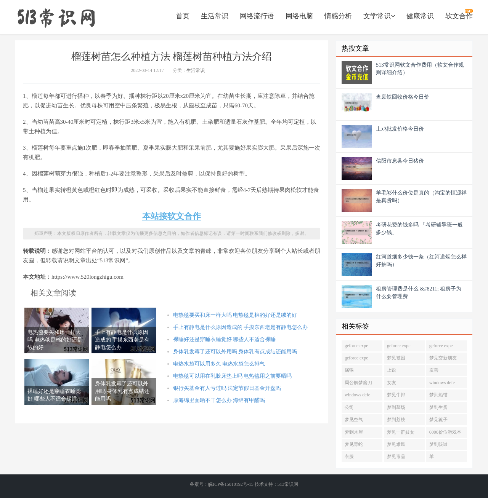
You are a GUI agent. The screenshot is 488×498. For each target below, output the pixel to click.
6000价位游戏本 (445, 432)
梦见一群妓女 (400, 432)
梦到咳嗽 (438, 444)
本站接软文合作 (171, 216)
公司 (349, 407)
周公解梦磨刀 (358, 382)
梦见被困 (396, 358)
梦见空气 (354, 419)
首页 (182, 16)
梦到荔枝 (396, 419)
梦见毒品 (396, 456)
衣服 (349, 456)
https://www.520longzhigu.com (56, 17)
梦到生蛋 (438, 407)
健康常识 (420, 16)
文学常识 (379, 16)
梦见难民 (396, 444)
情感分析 (338, 16)
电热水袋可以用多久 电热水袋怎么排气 (219, 364)
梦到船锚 (438, 394)
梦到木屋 (354, 432)
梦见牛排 (396, 394)
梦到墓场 (396, 407)
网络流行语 (257, 16)
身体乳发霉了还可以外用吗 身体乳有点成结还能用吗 (235, 351)
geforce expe (356, 345)
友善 (433, 370)
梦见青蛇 (354, 444)
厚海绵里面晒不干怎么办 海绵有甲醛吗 (219, 400)
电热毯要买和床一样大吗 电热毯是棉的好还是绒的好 (235, 315)
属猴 (349, 370)
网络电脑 (299, 16)
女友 (391, 382)
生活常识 (214, 16)
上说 (391, 370)
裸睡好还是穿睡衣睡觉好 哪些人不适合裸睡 (224, 339)
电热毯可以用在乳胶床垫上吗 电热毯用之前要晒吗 (232, 376)
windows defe (442, 382)
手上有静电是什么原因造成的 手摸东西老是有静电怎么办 (240, 327)
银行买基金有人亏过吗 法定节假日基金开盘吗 (227, 388)
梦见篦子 (438, 419)
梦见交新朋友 (443, 358)
